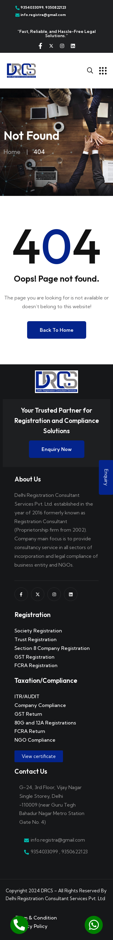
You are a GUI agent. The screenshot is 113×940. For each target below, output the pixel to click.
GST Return (28, 714)
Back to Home (57, 330)
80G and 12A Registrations (45, 723)
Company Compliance (40, 705)
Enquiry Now (57, 449)
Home (12, 151)
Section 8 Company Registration (52, 648)
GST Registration (34, 657)
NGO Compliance (34, 740)
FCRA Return (29, 731)
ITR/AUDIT (26, 696)
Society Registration (38, 631)
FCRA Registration (36, 665)
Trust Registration (35, 639)
